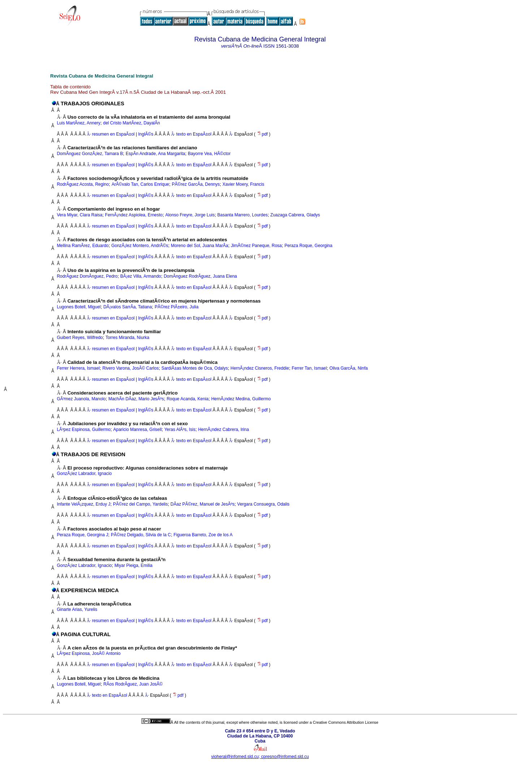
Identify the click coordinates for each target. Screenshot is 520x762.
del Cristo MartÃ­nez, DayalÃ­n (131, 122)
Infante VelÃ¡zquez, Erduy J (83, 504)
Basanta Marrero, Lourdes (242, 214)
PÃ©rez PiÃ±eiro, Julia (176, 306)
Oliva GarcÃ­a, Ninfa (348, 368)
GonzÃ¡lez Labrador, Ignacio (84, 473)
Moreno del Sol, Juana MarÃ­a (199, 245)
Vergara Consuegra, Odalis (263, 504)
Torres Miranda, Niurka (127, 337)
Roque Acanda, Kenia (187, 398)
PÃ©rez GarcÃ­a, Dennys (196, 184)
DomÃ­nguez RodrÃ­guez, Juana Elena (200, 276)
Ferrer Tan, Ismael (309, 368)
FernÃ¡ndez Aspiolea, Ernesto (133, 214)
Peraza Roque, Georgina (309, 245)
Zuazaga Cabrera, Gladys (295, 214)
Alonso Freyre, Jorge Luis (190, 214)
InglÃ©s (145, 134)
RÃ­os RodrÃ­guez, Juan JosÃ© (132, 684)
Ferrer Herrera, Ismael (78, 368)
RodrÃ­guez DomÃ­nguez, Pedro (87, 276)
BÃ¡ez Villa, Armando (140, 276)
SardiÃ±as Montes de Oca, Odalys (194, 368)
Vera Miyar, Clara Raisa (79, 214)
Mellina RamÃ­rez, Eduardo (82, 245)
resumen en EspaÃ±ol (113, 134)
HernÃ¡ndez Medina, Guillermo (241, 398)
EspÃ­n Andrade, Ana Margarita (155, 153)
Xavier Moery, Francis (243, 184)
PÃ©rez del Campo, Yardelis (140, 504)
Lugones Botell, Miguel (78, 306)
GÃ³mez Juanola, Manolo (81, 398)
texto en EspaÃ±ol (193, 134)
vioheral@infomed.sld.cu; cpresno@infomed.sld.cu (260, 756)
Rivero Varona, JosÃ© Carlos (130, 368)
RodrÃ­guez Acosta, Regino (83, 184)
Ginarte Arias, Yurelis (77, 609)
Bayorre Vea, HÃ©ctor (209, 153)
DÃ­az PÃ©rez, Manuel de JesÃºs (202, 504)
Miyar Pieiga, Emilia (133, 565)
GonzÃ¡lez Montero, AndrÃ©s (139, 245)
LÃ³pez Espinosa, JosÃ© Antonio (88, 653)
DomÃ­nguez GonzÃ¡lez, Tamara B (90, 153)
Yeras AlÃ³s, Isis (179, 429)
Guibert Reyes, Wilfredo (80, 337)
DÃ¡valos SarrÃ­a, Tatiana (127, 306)
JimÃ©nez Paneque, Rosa (256, 245)
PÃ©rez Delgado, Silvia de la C (141, 534)
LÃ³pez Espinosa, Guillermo (83, 429)
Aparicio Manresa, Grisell (137, 429)
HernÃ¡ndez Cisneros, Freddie (259, 368)
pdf (263, 134)
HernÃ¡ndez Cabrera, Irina (223, 429)
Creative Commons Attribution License (345, 722)
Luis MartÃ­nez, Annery (78, 122)
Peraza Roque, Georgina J (82, 534)
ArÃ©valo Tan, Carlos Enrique (140, 184)
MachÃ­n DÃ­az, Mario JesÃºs (136, 398)
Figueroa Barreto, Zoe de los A (203, 534)
